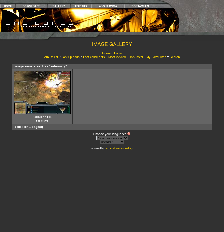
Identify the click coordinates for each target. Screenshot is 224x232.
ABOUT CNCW (108, 6)
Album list (51, 57)
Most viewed (117, 57)
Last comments (94, 57)
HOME (8, 6)
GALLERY (59, 6)
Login (118, 53)
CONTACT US (140, 6)
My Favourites (156, 57)
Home (106, 53)
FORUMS (81, 6)
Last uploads (71, 57)
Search (175, 57)
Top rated (136, 57)
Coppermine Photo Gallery (119, 148)
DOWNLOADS (31, 6)
